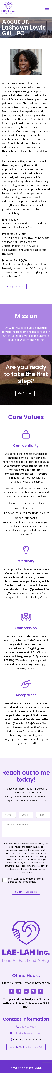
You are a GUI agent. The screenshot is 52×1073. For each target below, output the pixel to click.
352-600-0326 (28, 1026)
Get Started (25, 393)
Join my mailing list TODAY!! (26, 1046)
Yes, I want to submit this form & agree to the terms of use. (25, 880)
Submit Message (26, 891)
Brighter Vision (33, 1067)
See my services (14, 286)
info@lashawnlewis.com (28, 1033)
